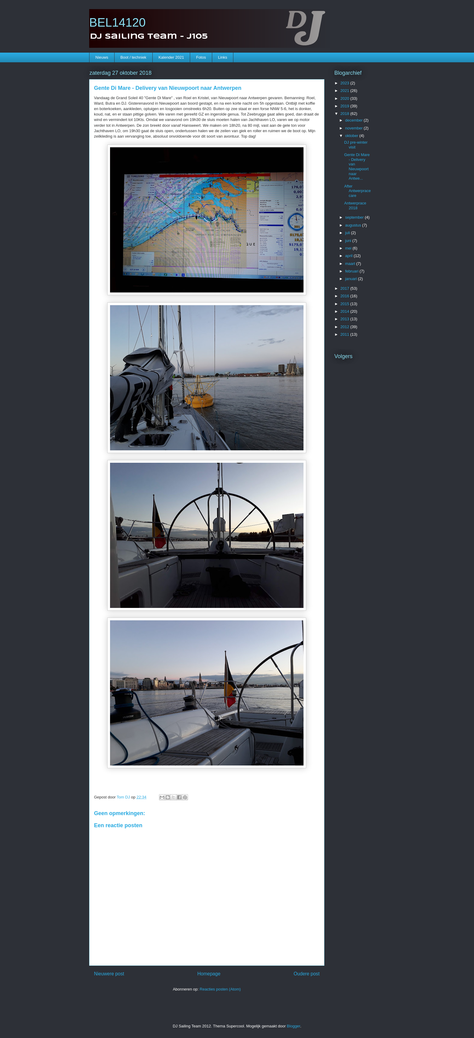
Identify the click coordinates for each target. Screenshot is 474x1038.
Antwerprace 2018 (355, 205)
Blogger (293, 1026)
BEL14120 (117, 22)
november (354, 128)
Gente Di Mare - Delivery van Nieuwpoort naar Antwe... (357, 166)
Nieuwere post (109, 973)
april (349, 255)
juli (348, 232)
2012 (345, 327)
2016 (345, 296)
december (354, 120)
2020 (345, 98)
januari (351, 278)
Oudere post (307, 973)
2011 (345, 334)
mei (349, 248)
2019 (345, 106)
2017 (345, 288)
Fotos (201, 57)
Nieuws (102, 57)
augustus (353, 225)
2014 (345, 311)
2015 (345, 304)
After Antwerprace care (357, 191)
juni (348, 240)
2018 (345, 113)
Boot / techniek (133, 57)
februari (352, 271)
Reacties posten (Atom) (220, 989)
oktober (352, 135)
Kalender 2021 (171, 57)
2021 (345, 90)
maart (350, 263)
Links (222, 57)
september (355, 217)
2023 (345, 83)
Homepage (208, 973)
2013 (345, 319)
